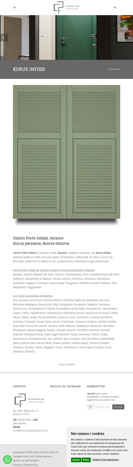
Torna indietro (114, 69)
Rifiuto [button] (86, 460)
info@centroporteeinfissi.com (30, 430)
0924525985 (24, 420)
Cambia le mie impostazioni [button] (106, 460)
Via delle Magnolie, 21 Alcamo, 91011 (26, 412)
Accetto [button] (76, 460)
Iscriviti (118, 407)
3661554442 (19, 423)
